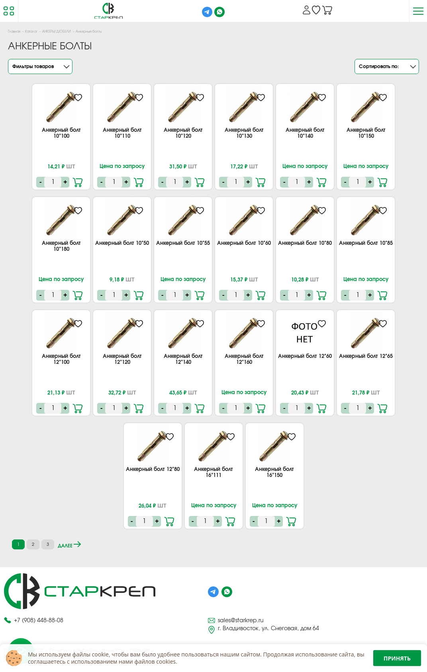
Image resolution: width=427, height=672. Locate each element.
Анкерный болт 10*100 (61, 133)
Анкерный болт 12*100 (61, 359)
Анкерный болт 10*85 (366, 243)
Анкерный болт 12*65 (366, 356)
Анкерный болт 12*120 (122, 359)
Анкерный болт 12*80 (153, 469)
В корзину (78, 181)
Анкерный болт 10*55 (183, 243)
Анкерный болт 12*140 (183, 359)
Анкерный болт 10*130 (244, 133)
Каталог (31, 31)
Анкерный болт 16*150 (274, 472)
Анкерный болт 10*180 (61, 246)
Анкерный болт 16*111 (213, 472)
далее (69, 544)
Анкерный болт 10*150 (366, 133)
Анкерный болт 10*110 (122, 133)
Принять (397, 658)
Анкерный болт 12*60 (305, 356)
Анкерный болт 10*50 (122, 243)
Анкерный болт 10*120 (183, 133)
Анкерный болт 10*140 (305, 133)
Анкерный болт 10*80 (305, 243)
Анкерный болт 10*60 (244, 243)
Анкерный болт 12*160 (244, 359)
